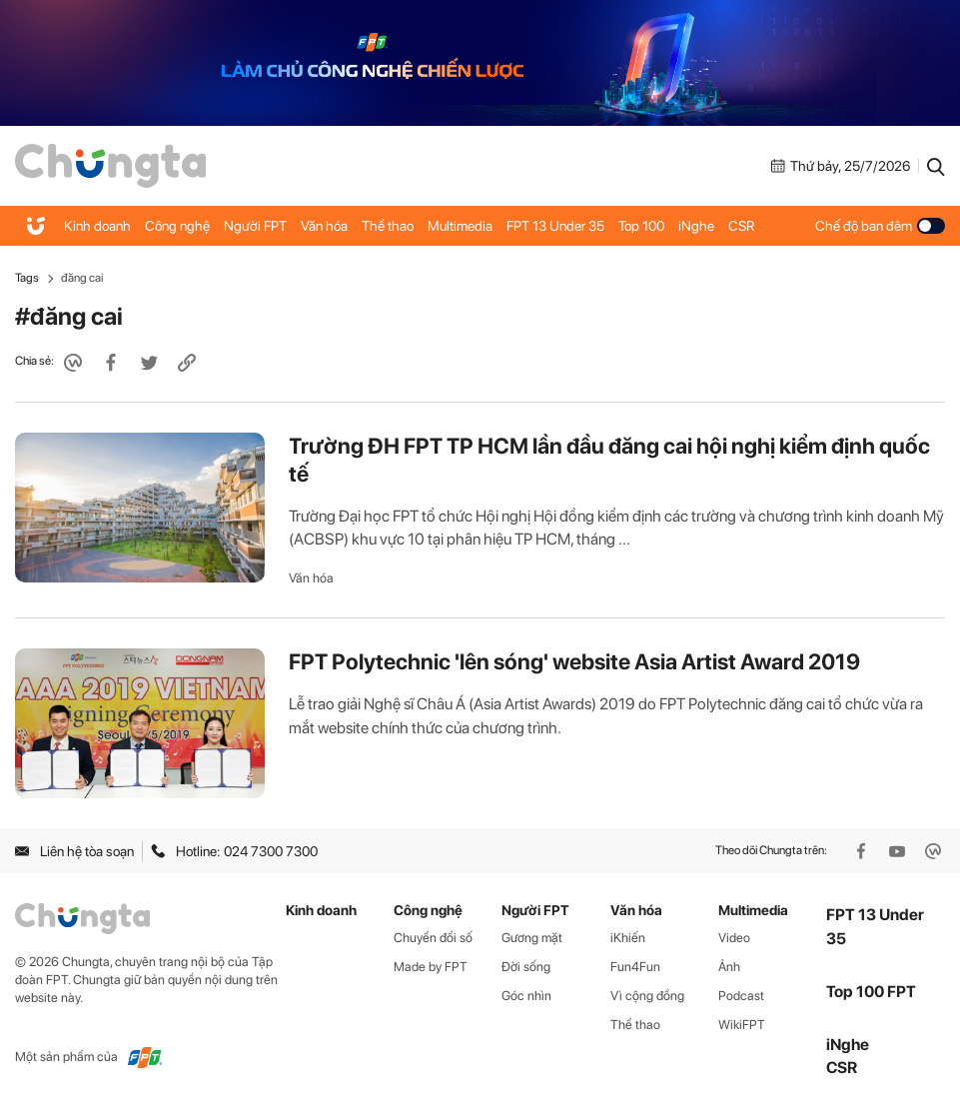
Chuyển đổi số (433, 937)
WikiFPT (741, 1024)
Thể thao (388, 226)
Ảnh (729, 966)
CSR (741, 226)
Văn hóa (324, 226)
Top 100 (641, 226)
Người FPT (255, 226)
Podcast (741, 995)
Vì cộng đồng (647, 995)
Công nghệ (177, 226)
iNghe (696, 226)
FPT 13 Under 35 (555, 226)
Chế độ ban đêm (880, 226)
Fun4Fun (635, 966)
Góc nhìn (526, 995)
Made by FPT (431, 966)
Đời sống (525, 966)
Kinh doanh (97, 226)
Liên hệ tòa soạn (74, 851)
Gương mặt (531, 937)
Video (734, 937)
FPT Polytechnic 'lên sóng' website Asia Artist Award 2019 (574, 661)
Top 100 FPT (871, 991)
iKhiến (627, 937)
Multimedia (460, 226)
